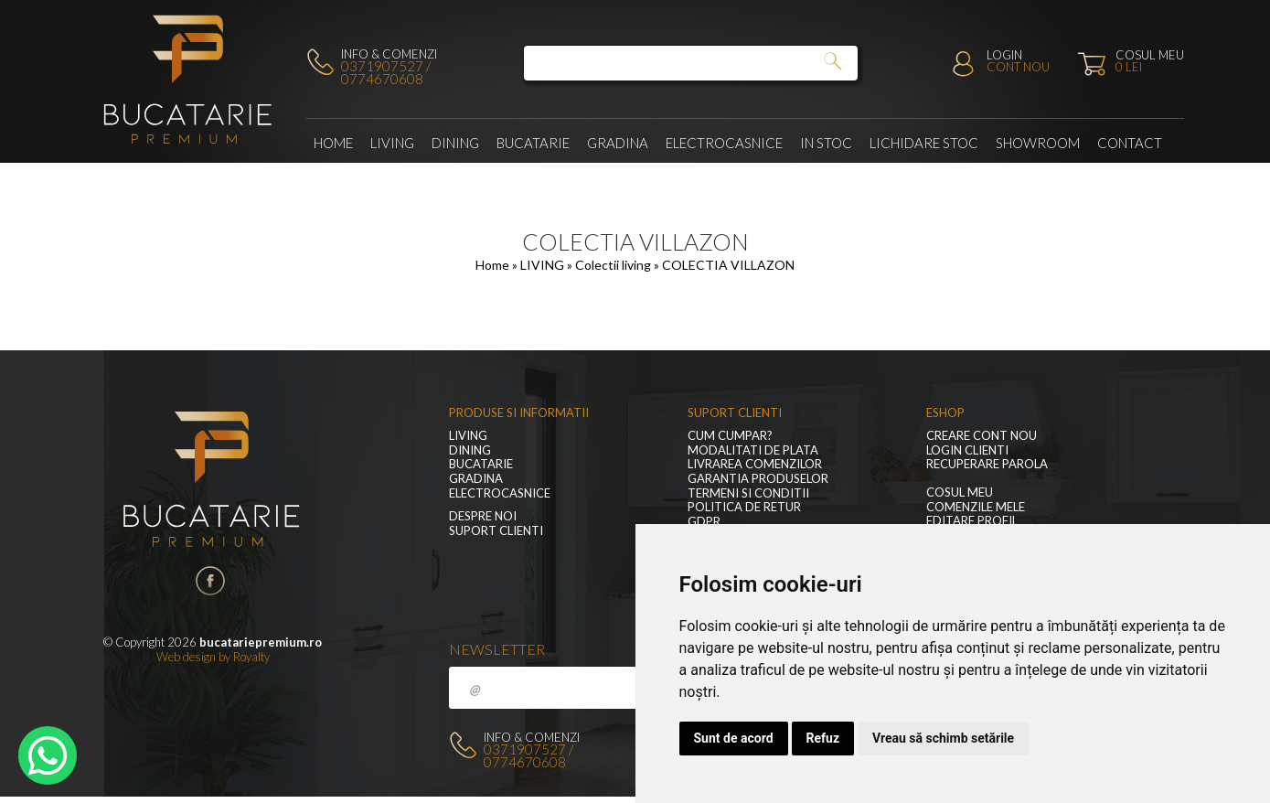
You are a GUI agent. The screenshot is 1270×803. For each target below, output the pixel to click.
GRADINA (617, 142)
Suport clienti (496, 531)
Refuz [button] (823, 738)
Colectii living (614, 265)
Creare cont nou (981, 436)
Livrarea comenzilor (755, 464)
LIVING (392, 142)
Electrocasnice (724, 142)
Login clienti (967, 450)
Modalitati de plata (753, 450)
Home (333, 142)
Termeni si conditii (748, 493)
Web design (186, 656)
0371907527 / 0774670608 (386, 72)
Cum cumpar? (730, 436)
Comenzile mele (975, 507)
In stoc (826, 142)
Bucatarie (533, 142)
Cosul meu (959, 492)
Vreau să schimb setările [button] (943, 738)
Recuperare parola (987, 464)
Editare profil (972, 521)
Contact (1129, 142)
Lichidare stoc (924, 142)
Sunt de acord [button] (734, 738)
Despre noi (483, 516)
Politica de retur (744, 507)
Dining (455, 142)
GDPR (704, 522)
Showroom (1038, 142)
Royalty (251, 656)
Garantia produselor (758, 479)
